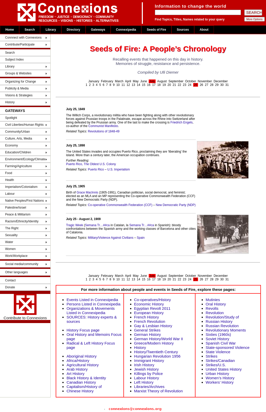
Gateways (98, 29)
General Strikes (147, 330)
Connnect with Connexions (23, 37)
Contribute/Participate (19, 44)
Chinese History (80, 391)
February (107, 81)
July (152, 81)
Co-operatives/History (152, 299)
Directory (73, 29)
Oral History (216, 304)
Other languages (16, 272)
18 (158, 85)
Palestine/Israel (15, 207)
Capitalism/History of (84, 386)
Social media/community (21, 264)
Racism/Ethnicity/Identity (22, 221)
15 (143, 85)
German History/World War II (158, 339)
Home (9, 29)
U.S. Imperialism (118, 169)
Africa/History (77, 360)
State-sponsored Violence (228, 347)
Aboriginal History (81, 356)
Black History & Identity (86, 378)
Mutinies (213, 299)
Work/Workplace (16, 256)
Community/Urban (17, 131)
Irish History (144, 365)
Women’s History (220, 378)
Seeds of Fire (156, 29)
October (190, 81)
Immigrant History (149, 360)
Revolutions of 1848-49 (103, 131)
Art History (75, 373)
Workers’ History (220, 382)
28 (211, 85)
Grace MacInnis (87, 192)
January (93, 81)
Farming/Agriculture (18, 166)
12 (128, 85)
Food (8, 173)
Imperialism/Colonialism (21, 187)
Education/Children (18, 152)
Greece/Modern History (154, 343)
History (10, 102)
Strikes (211, 356)
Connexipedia (126, 29)
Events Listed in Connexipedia (92, 299)
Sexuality (11, 235)
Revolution (215, 313)
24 (189, 85)
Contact (10, 280)
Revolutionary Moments (226, 330)
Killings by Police (148, 373)
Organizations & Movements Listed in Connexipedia (90, 310)
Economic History (149, 304)
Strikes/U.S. (216, 365)
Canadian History (81, 382)
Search (30, 29)
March (119, 81)
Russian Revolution (222, 326)
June (143, 81)
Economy (11, 145)
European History (149, 313)
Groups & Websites (18, 73)
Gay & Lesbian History (153, 326)
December (221, 81)
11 (123, 85)
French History (146, 317)
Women (10, 249)
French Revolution (149, 321)
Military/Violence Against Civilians (110, 237)
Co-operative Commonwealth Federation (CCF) (120, 205)
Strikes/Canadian (220, 360)
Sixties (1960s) (218, 334)
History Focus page (82, 330)
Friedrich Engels (181, 122)
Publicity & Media (17, 88)
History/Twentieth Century (156, 352)
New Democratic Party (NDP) (175, 205)
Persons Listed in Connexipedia (93, 304)
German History (147, 334)
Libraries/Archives (149, 386)
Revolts (212, 308)
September (175, 81)
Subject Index (14, 59)
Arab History (77, 369)
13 (133, 85)
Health (9, 180)
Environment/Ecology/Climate (25, 159)
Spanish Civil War (221, 343)
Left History (144, 382)
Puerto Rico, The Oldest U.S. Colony (91, 164)
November (205, 81)
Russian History (219, 321)
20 (169, 85)
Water (9, 242)
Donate (10, 287)
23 (184, 85)
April (128, 81)
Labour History (146, 378)
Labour (10, 194)
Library (50, 29)
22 (179, 85)
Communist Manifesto (103, 126)
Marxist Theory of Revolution (158, 391)
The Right (11, 228)
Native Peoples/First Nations (24, 200)
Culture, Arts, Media (18, 138)
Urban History (217, 373)
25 (195, 85)
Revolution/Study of (222, 317)
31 (227, 85)
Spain (141, 237)
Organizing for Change (20, 81)
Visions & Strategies (18, 95)
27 (206, 85)
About (204, 29)
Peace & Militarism (17, 214)
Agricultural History (82, 365)
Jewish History (146, 369)
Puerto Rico (96, 169)
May (136, 81)
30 (222, 85)
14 (138, 85)
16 (148, 85)
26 (201, 85)
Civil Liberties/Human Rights (24, 125)
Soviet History (217, 339)
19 (164, 85)
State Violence (218, 352)
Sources (183, 29)
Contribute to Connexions (25, 307)
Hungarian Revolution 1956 (157, 356)
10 (118, 85)
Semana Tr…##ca (97, 225)
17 (153, 85)
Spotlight (11, 118)
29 (216, 85)
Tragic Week (74, 225)
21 (174, 85)
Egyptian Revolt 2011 (152, 308)
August (162, 81)
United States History (224, 369)
